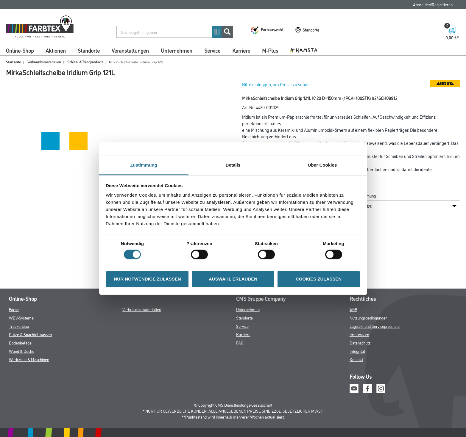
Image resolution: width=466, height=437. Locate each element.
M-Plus (270, 50)
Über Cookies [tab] (322, 164)
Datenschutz (360, 342)
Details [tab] (233, 164)
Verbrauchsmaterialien (44, 61)
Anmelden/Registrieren (433, 4)
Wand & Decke (21, 351)
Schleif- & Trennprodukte (85, 61)
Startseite (13, 61)
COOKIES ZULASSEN (319, 279)
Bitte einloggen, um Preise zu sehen (276, 84)
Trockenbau (19, 326)
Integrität (357, 351)
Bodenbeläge (20, 342)
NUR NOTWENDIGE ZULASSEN (147, 279)
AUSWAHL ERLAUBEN (233, 279)
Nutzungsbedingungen (368, 317)
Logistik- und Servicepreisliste (375, 326)
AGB (353, 309)
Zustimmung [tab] (143, 164)
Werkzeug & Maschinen (29, 359)
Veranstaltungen (130, 50)
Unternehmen (176, 50)
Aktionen (56, 50)
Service (212, 50)
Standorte (89, 50)
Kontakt (356, 359)
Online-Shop (20, 50)
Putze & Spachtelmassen (30, 334)
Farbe (14, 309)
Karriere (241, 50)
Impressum (359, 334)
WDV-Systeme (21, 317)
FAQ (240, 342)
